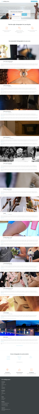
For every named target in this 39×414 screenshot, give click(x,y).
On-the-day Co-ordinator (5, 405)
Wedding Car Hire (4, 384)
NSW (22, 20)
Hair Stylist (3, 399)
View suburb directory (19, 362)
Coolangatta (8, 356)
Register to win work (34, 1)
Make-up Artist (3, 398)
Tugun (31, 356)
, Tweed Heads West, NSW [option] (16, 18)
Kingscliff (30, 357)
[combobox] (16, 14)
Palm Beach (19, 357)
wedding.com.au (14, 20)
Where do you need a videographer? (17, 11)
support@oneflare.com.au (7, 409)
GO (24, 14)
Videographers (19, 20)
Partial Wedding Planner (5, 404)
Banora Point (19, 356)
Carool (19, 359)
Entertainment (3, 393)
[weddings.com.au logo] (5, 1)
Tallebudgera (8, 359)
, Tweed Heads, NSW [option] (15, 16)
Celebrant (3, 383)
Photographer (3, 387)
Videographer (3, 388)
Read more (2, 65)
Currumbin (8, 357)
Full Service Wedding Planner (5, 403)
